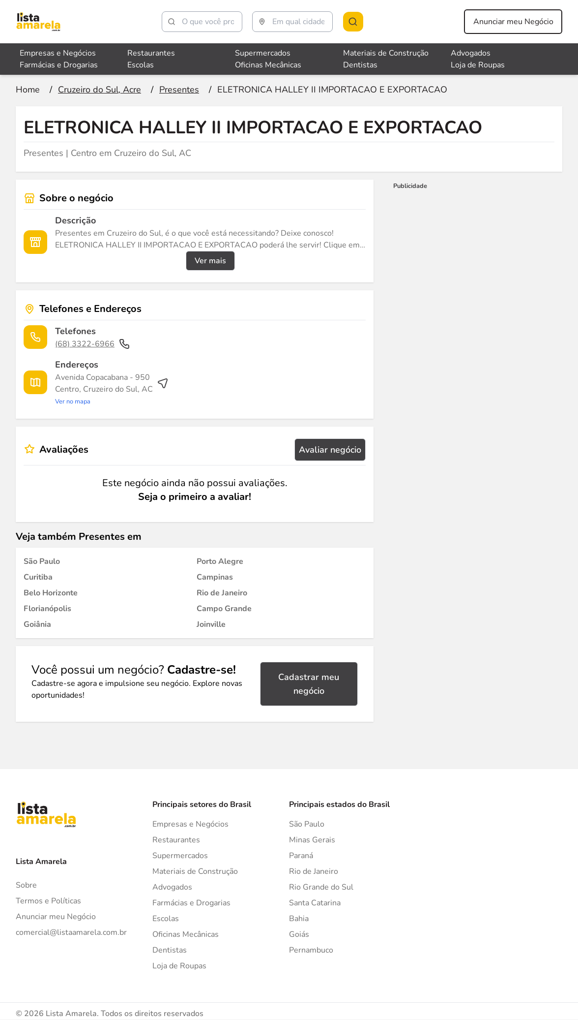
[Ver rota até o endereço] (112, 389)
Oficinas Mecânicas (185, 934)
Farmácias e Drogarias (191, 902)
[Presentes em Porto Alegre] (220, 561)
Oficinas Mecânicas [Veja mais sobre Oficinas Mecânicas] (268, 65)
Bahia (299, 918)
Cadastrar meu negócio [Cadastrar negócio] (308, 684)
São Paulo (306, 824)
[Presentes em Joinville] (211, 624)
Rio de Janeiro (313, 871)
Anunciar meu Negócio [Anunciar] (56, 916)
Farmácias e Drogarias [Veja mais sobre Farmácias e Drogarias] (59, 65)
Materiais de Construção (195, 871)
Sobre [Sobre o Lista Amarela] (26, 885)
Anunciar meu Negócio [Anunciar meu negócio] (513, 21)
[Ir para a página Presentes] (179, 89)
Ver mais (210, 260)
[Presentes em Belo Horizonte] (51, 592)
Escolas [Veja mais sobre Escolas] (140, 65)
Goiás (299, 934)
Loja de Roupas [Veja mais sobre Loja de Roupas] (478, 65)
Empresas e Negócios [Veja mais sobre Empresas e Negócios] (58, 53)
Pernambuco (311, 950)
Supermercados (180, 855)
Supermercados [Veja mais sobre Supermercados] (262, 53)
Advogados (172, 887)
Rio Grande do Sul (321, 887)
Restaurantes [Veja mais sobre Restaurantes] (151, 53)
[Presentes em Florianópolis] (47, 608)
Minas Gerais (312, 840)
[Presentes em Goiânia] (37, 624)
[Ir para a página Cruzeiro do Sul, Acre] (99, 89)
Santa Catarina (315, 902)
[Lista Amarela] (38, 21)
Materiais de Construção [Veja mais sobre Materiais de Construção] (386, 53)
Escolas (165, 918)
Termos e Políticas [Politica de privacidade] (48, 901)
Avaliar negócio (330, 450)
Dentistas (169, 950)
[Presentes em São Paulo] (42, 561)
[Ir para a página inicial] (28, 89)
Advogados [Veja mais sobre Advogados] (471, 53)
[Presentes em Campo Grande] (224, 608)
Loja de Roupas (179, 965)
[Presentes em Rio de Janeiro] (222, 592)
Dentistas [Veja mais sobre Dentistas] (360, 65)
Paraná (301, 855)
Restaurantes (176, 840)
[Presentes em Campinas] (215, 577)
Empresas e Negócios (190, 824)
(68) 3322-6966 (92, 344)
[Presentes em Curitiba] (38, 577)
